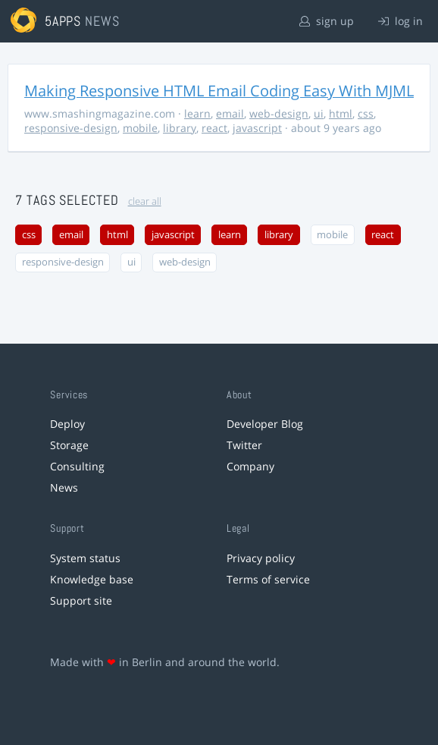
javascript (257, 128)
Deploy (67, 424)
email (230, 113)
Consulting (77, 466)
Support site (81, 600)
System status (85, 558)
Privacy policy (261, 558)
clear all (144, 201)
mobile (140, 128)
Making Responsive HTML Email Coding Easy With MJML (219, 90)
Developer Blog (265, 424)
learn (197, 113)
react (214, 128)
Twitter (244, 445)
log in (400, 21)
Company (250, 466)
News (64, 487)
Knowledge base (91, 579)
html (340, 113)
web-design (278, 113)
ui (319, 113)
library (179, 128)
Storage (69, 445)
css (366, 113)
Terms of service (268, 579)
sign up (326, 21)
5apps (63, 21)
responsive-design (70, 128)
